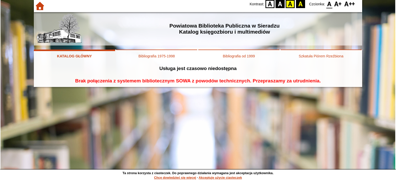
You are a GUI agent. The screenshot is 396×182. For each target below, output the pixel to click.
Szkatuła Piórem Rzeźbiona (321, 56)
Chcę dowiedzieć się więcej (175, 177)
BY (300, 4)
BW (280, 4)
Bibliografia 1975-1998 (156, 56)
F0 (329, 4)
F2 (349, 4)
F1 (338, 4)
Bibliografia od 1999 (239, 56)
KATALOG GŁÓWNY (74, 56)
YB (290, 4)
